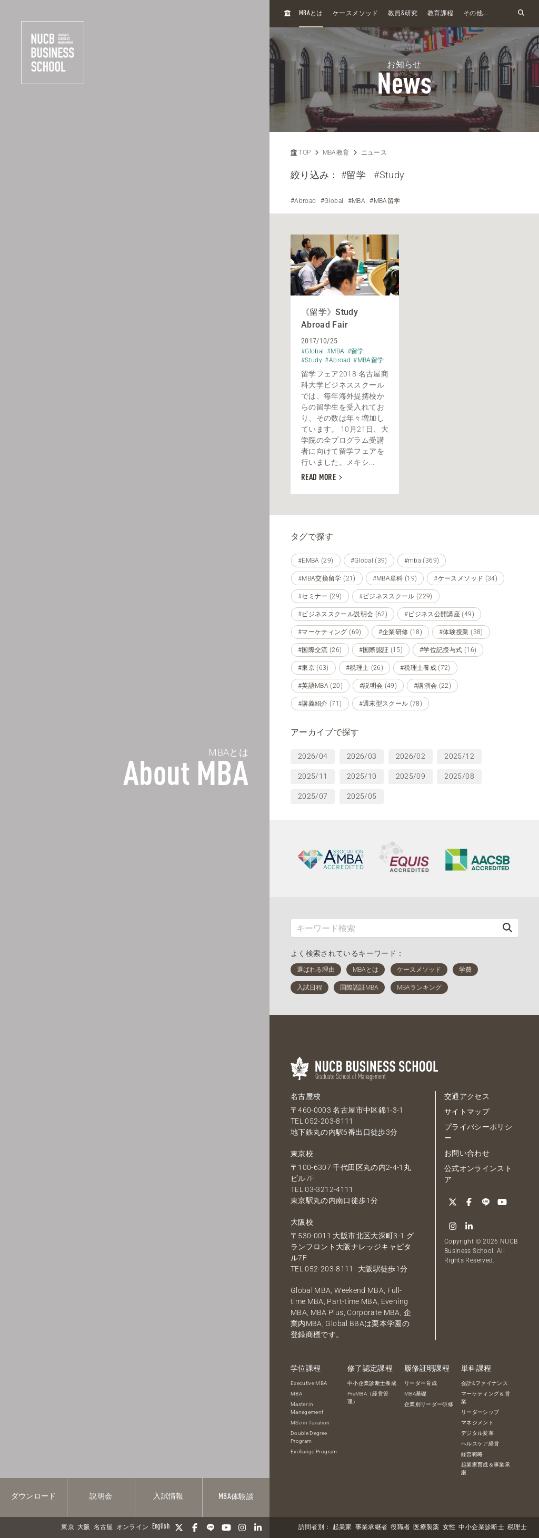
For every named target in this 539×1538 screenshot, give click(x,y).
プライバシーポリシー (478, 1132)
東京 (67, 1527)
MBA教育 (336, 152)
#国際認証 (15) (381, 650)
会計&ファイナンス (484, 1383)
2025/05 (361, 796)
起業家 (342, 1527)
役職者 (400, 1527)
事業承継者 (371, 1527)
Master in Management (307, 1408)
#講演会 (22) (432, 685)
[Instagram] (242, 1527)
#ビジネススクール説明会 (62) (342, 614)
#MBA (356, 201)
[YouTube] (226, 1527)
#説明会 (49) (378, 685)
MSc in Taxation (310, 1422)
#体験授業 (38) (461, 632)
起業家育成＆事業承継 (485, 1468)
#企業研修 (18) (400, 632)
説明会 (100, 1496)
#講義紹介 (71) (320, 703)
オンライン (132, 1527)
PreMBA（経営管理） (368, 1397)
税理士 (517, 1527)
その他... (475, 14)
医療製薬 (426, 1527)
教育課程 (440, 14)
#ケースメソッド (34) (465, 578)
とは (311, 13)
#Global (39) (369, 560)
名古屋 (103, 1527)
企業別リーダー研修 (428, 1404)
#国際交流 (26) (320, 650)
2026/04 (312, 756)
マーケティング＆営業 (485, 1397)
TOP (301, 152)
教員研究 (403, 13)
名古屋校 (306, 1096)
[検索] (507, 928)
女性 (449, 1527)
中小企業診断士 (481, 1527)
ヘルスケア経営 (480, 1444)
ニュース (374, 152)
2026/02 (410, 756)
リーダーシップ (480, 1412)
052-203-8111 (329, 1121)
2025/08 (459, 776)
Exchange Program (314, 1451)
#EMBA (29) (316, 560)
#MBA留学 (385, 201)
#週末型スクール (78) (391, 703)
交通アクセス (467, 1096)
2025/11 (312, 776)
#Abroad (303, 201)
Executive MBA (309, 1383)
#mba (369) (422, 560)
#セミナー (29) (320, 596)
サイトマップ (467, 1111)
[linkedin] (258, 1527)
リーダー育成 (420, 1383)
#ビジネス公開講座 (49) (439, 614)
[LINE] (210, 1527)
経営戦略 (472, 1454)
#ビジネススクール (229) (396, 596)
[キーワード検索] (393, 928)
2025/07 (312, 796)
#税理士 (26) (364, 667)
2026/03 (361, 756)
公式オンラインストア (478, 1174)
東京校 (302, 1153)
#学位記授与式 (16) (448, 650)
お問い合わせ (467, 1153)
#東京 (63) (313, 667)
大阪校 (302, 1222)
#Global (332, 201)
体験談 (236, 1497)
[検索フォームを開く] (521, 13)
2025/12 (459, 756)
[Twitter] (179, 1527)
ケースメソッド (355, 14)
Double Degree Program (309, 1437)
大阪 (84, 1527)
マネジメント (477, 1422)
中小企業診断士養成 (371, 1383)
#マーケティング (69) (330, 632)
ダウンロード (33, 1496)
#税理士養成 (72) (425, 667)
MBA (296, 1394)
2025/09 (410, 776)
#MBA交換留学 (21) (327, 578)
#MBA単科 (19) (395, 578)
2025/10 (361, 776)
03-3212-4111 (329, 1189)
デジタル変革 (477, 1433)
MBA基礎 (415, 1394)
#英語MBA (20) (320, 685)
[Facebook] (195, 1527)
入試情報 (168, 1496)
